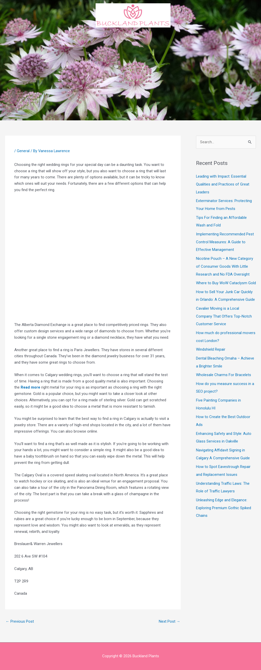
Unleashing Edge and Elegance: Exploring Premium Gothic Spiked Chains (223, 500)
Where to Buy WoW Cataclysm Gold (226, 280)
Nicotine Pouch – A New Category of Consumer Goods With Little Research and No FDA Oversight (224, 264)
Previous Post (20, 621)
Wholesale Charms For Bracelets (223, 370)
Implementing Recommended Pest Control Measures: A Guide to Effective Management (225, 240)
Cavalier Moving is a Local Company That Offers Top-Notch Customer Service (224, 313)
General (23, 151)
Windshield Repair (210, 345)
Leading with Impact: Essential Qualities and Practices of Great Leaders (222, 184)
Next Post (169, 621)
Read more (30, 387)
